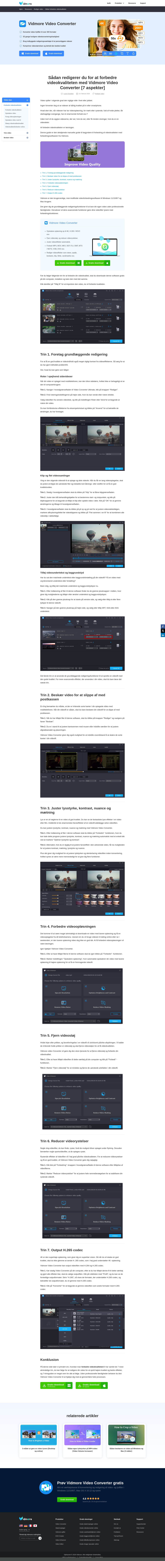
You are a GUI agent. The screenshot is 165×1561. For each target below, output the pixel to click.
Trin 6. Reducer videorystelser (53, 190)
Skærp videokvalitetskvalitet (14, 123)
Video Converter (60, 1524)
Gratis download (29, 53)
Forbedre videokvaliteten (13, 110)
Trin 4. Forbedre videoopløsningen (55, 183)
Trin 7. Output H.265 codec (52, 193)
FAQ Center (140, 1528)
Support (143, 3)
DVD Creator (59, 1536)
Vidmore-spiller (60, 1532)
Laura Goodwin (67, 94)
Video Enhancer (60, 1540)
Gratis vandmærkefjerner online (90, 1532)
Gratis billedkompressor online (89, 1540)
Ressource (132, 3)
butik (109, 3)
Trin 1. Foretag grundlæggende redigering (57, 173)
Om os (116, 1524)
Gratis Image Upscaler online (89, 1544)
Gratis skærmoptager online (89, 1524)
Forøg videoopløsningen (13, 117)
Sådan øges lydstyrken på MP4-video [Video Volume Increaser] (82, 1450)
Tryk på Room (118, 1536)
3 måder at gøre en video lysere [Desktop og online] (38, 1450)
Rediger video (38, 9)
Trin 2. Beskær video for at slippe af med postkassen (62, 176)
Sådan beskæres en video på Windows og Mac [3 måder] (126, 1450)
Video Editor (59, 1544)
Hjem (21, 9)
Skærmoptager (60, 1528)
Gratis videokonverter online (89, 1528)
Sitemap (116, 1540)
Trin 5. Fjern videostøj (50, 186)
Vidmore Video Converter (52, 24)
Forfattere (117, 1532)
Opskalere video (10, 113)
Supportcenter (141, 1524)
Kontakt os (117, 1528)
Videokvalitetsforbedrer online (15, 127)
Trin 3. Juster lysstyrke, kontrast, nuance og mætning (62, 179)
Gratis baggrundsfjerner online (89, 1536)
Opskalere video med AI (13, 120)
